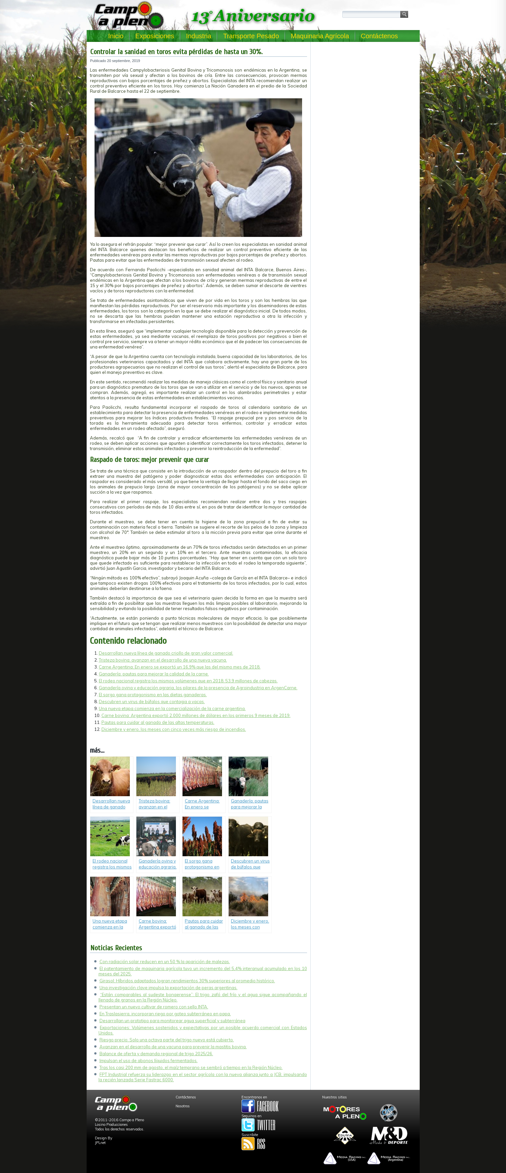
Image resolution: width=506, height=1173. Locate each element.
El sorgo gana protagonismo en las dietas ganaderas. (153, 694)
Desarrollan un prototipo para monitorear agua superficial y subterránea (172, 1020)
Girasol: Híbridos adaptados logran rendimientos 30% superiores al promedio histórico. (187, 980)
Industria (198, 36)
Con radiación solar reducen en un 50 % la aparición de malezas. (164, 961)
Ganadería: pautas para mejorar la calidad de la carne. (154, 673)
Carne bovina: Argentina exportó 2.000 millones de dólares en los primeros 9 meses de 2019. (196, 715)
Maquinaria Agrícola (320, 36)
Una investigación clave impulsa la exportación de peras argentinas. (168, 987)
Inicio (116, 36)
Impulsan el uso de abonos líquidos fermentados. (148, 1060)
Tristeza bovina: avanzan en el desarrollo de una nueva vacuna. (163, 660)
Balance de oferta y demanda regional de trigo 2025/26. (156, 1053)
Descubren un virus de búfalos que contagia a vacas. (152, 701)
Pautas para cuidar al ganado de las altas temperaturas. (157, 722)
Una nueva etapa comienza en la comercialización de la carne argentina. (172, 708)
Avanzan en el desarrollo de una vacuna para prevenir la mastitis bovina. (173, 1046)
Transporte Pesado (251, 36)
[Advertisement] (365, 86)
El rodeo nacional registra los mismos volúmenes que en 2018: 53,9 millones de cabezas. (188, 680)
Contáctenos (379, 36)
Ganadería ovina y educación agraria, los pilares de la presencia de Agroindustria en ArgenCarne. (198, 687)
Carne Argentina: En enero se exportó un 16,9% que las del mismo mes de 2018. (180, 666)
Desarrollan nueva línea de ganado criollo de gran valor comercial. (166, 653)
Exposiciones (154, 36)
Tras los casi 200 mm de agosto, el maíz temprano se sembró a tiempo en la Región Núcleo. (191, 1067)
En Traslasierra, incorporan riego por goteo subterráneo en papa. (165, 1013)
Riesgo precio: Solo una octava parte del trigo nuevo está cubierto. (166, 1039)
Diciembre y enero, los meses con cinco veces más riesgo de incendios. (173, 729)
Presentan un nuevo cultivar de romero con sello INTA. (153, 1006)
